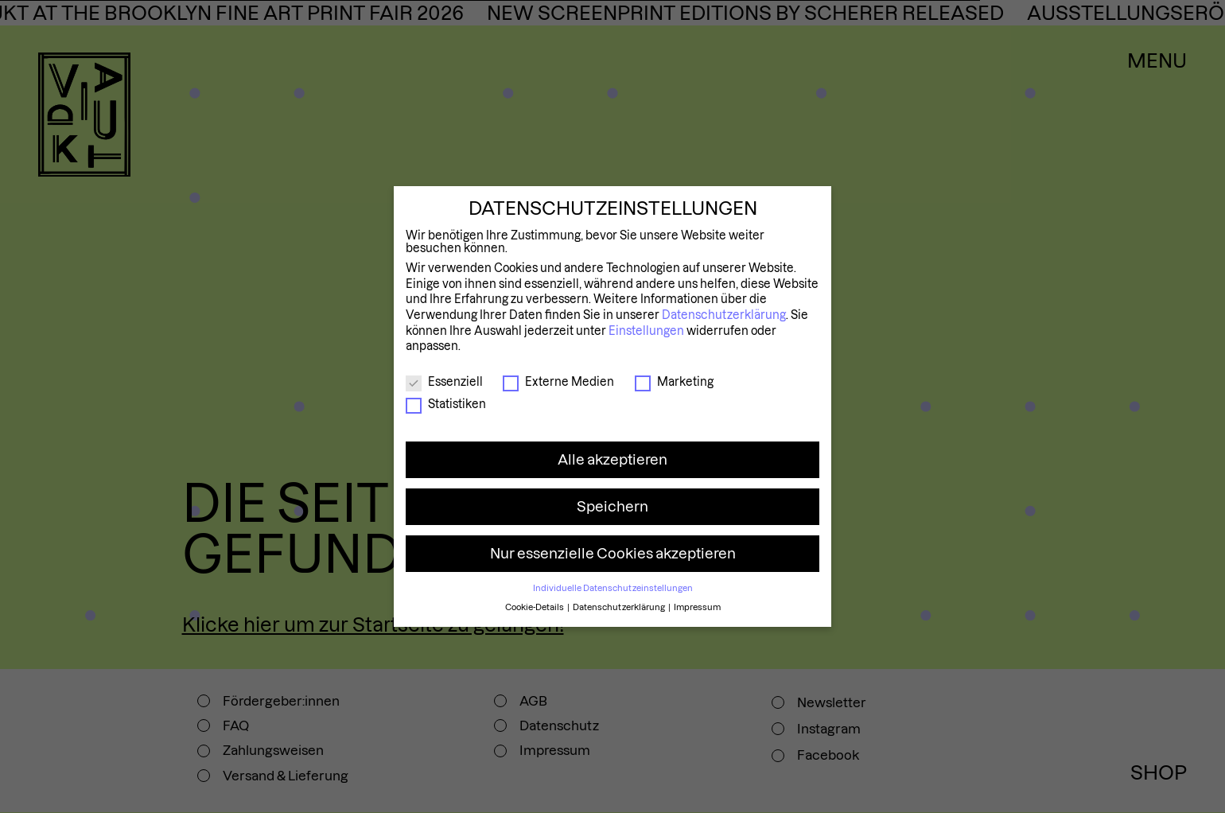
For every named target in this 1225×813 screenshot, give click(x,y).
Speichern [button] (612, 506)
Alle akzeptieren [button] (612, 459)
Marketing (674, 381)
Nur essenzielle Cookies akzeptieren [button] (613, 553)
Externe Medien (558, 381)
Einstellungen (646, 331)
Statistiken (446, 404)
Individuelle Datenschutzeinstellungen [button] (613, 588)
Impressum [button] (697, 607)
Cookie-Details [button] (535, 607)
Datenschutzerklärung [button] (620, 607)
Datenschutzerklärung (724, 315)
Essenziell (444, 381)
